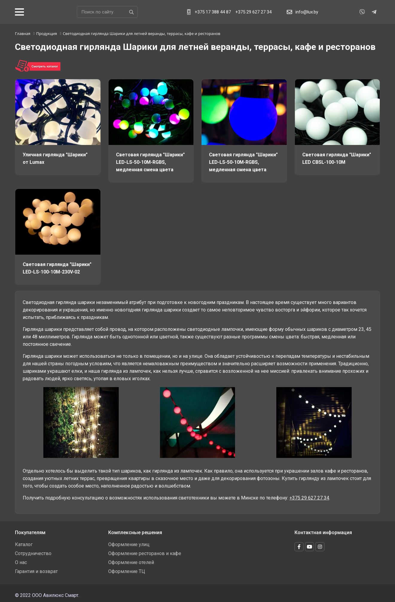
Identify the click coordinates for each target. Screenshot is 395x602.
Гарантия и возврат (36, 571)
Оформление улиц (129, 544)
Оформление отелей (131, 562)
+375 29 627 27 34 (253, 12)
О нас (21, 562)
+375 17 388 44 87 (213, 12)
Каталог (24, 544)
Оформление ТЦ (126, 571)
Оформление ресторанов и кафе (144, 553)
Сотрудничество (33, 553)
